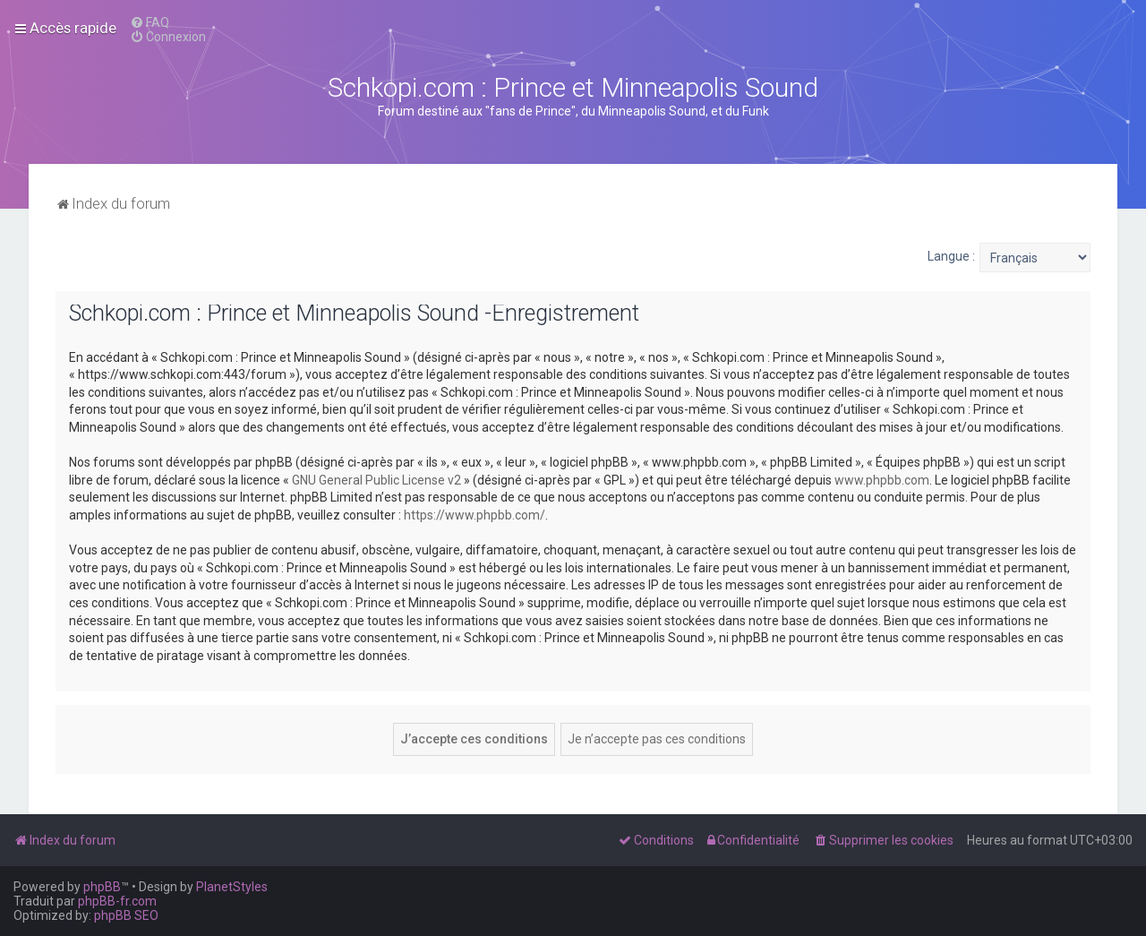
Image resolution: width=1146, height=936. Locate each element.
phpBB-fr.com (117, 901)
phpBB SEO (126, 915)
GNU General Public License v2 (376, 480)
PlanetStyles (232, 887)
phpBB (102, 887)
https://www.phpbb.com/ (474, 515)
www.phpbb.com (881, 480)
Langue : (951, 256)
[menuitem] (149, 22)
